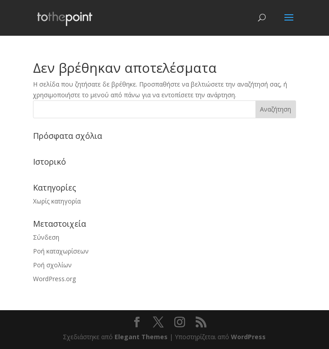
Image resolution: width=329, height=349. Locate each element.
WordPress (248, 336)
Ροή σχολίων (52, 265)
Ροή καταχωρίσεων (61, 251)
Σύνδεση (46, 237)
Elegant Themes (141, 336)
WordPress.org (54, 278)
